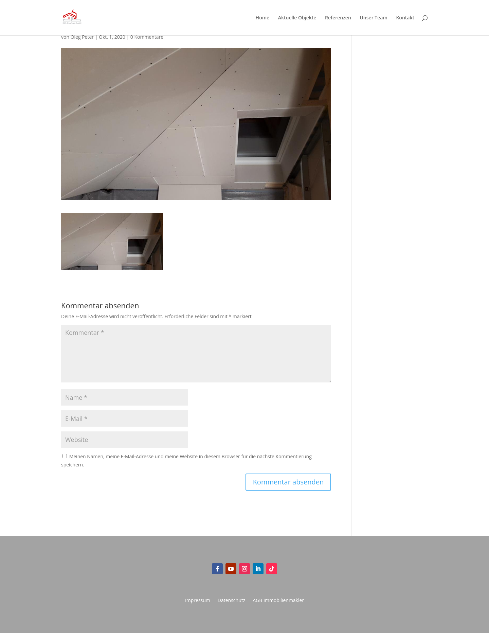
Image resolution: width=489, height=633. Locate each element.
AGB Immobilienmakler (278, 600)
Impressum (197, 600)
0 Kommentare (146, 37)
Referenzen (338, 18)
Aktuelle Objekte (297, 18)
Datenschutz (231, 600)
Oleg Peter (82, 37)
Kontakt (405, 18)
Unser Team (373, 18)
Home (263, 18)
